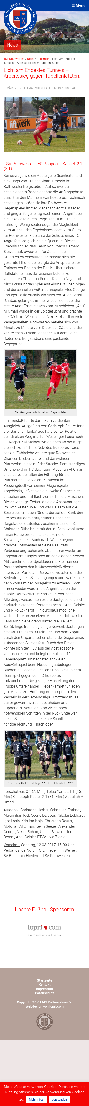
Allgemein (53, 88)
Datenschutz (44, 993)
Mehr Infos (36, 1099)
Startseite (44, 980)
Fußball (70, 88)
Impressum (44, 989)
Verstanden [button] (59, 1099)
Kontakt (45, 985)
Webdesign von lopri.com (45, 1006)
